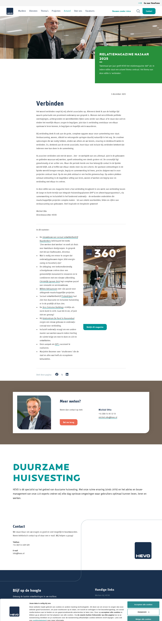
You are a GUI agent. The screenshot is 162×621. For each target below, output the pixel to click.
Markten (22, 11)
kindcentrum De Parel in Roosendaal (58, 318)
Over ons (78, 11)
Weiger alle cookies (143, 609)
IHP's (57, 344)
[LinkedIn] (67, 374)
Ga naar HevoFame (152, 3)
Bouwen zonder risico (121, 11)
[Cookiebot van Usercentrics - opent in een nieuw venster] (14, 616)
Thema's (45, 11)
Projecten (56, 11)
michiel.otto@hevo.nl (108, 417)
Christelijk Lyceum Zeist (50, 281)
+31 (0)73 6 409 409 (21, 545)
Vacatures (90, 11)
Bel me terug (68, 422)
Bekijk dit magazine (95, 327)
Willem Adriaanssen (48, 289)
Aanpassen (143, 602)
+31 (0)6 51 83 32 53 (107, 414)
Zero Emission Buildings (53, 307)
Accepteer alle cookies (143, 595)
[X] (62, 374)
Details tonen (34, 617)
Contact (149, 11)
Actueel (67, 11)
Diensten (34, 11)
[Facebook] (56, 374)
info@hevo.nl (18, 553)
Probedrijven (67, 296)
